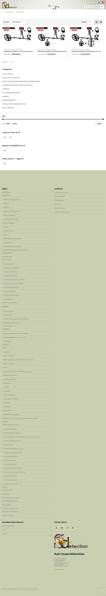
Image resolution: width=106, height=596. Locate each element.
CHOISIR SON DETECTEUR (12, 247)
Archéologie (7, 315)
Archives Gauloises (10, 476)
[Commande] (18, 22)
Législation (6, 494)
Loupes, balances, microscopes (14, 337)
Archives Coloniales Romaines (14, 472)
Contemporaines (9, 379)
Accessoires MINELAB (10, 272)
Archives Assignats (10, 429)
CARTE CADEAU (7, 515)
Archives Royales (9, 460)
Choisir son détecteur (10, 303)
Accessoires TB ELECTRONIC (13, 284)
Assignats (6, 352)
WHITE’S (6, 235)
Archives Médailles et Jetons (13, 449)
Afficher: (84, 22)
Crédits (4, 534)
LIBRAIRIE (5, 96)
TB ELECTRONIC (8, 231)
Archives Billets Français (11, 433)
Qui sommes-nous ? (61, 192)
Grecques (7, 407)
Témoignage (59, 200)
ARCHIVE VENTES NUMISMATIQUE (14, 104)
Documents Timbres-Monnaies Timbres (17, 371)
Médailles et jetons (10, 375)
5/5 (10, 137)
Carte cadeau (7, 74)
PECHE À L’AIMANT (9, 291)
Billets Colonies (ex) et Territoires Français (18, 360)
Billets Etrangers (9, 364)
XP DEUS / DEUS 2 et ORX (11, 200)
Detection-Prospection (11, 323)
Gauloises (7, 403)
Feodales (6, 391)
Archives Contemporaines (12, 453)
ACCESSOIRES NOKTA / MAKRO (14, 280)
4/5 (4, 137)
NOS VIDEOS (6, 505)
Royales (6, 387)
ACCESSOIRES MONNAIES (11, 93)
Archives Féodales (10, 464)
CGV (3, 530)
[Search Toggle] (99, 2)
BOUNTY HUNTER (9, 223)
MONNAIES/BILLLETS (9, 100)
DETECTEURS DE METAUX (10, 49)
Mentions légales (8, 526)
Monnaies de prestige (11, 414)
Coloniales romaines (10, 399)
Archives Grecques (10, 480)
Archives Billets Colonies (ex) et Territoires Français (21, 437)
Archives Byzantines (10, 484)
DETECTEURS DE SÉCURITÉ (12, 239)
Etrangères (7, 383)
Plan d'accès (58, 570)
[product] (19, 37)
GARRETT (6, 207)
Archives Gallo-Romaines (12, 468)
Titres (5, 367)
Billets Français (8, 356)
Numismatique (8, 311)
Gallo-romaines (9, 395)
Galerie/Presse (59, 208)
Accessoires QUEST (10, 276)
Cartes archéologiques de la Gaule (16, 319)
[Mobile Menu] (102, 6)
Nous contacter (59, 196)
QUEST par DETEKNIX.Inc (11, 211)
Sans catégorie (8, 108)
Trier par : (6, 22)
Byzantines (7, 411)
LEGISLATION (7, 243)
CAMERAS (5, 89)
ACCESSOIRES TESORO (11, 287)
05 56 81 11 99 (58, 562)
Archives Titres (8, 445)
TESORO (6, 227)
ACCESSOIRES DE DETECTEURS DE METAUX (17, 85)
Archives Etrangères (10, 456)
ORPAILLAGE (7, 299)
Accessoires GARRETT (11, 268)
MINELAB (19, 49)
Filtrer (99, 124)
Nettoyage (7, 341)
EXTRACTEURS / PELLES (11, 295)
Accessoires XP (8, 264)
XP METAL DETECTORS (10, 219)
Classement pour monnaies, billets (15, 333)
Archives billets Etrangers (12, 441)
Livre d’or (57, 204)
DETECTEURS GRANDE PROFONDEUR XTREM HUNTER (21, 81)
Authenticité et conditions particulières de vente (20, 418)
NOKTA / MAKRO (9, 215)
